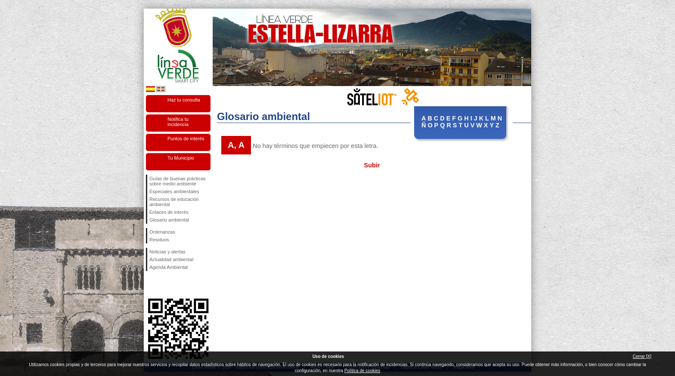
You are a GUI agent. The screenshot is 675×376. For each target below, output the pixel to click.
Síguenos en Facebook (151, 285)
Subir (372, 165)
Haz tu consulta (183, 99)
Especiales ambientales (174, 191)
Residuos (159, 239)
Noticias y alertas (167, 251)
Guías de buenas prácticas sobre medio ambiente (177, 181)
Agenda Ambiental (168, 267)
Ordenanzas (162, 231)
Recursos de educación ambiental (174, 202)
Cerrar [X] (642, 356)
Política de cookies (362, 370)
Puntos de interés (185, 138)
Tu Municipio (180, 157)
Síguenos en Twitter (165, 285)
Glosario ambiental (169, 219)
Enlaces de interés (169, 212)
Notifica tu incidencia (178, 122)
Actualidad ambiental (171, 259)
